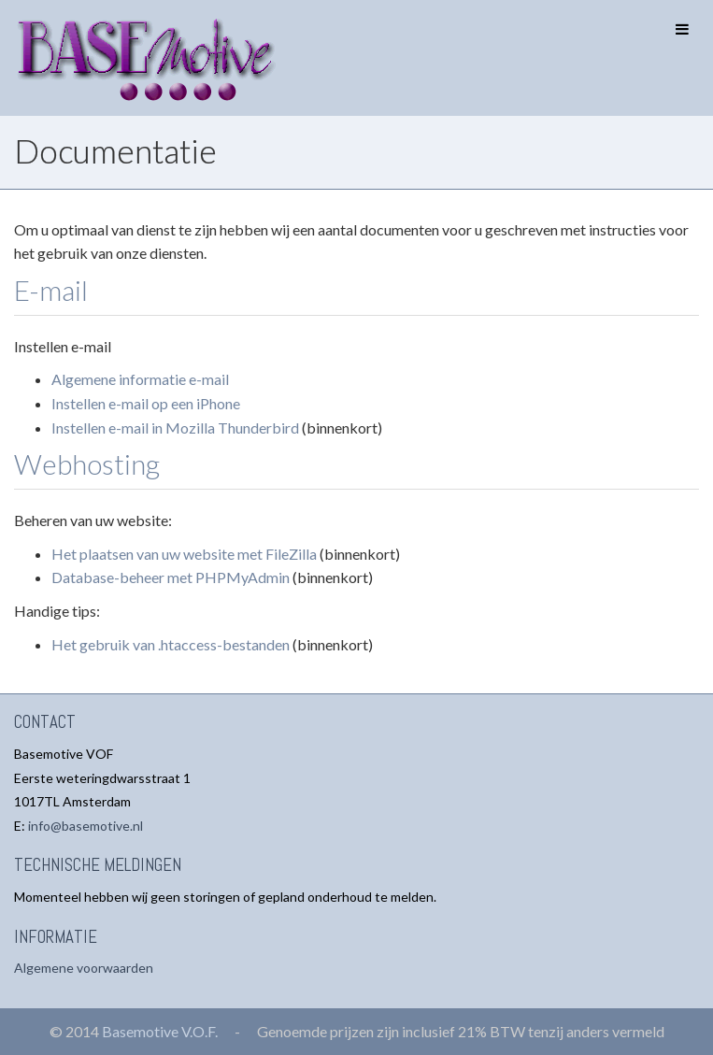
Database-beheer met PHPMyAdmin (170, 577)
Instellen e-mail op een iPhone (145, 403)
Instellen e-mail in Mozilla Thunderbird (175, 427)
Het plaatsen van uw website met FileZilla (184, 554)
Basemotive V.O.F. (160, 1031)
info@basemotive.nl (85, 826)
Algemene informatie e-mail (140, 379)
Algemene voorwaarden (83, 968)
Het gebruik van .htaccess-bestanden (170, 644)
